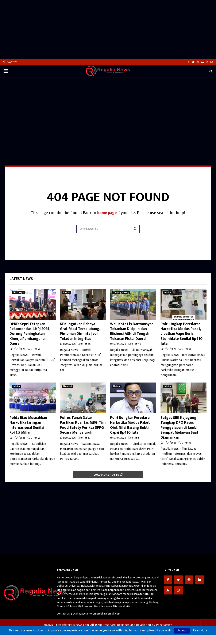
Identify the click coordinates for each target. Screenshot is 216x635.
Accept (182, 630)
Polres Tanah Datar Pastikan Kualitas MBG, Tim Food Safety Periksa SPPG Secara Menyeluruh (83, 425)
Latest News (21, 279)
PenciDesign (164, 625)
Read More (200, 630)
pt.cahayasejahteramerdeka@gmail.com (95, 613)
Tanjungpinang (121, 292)
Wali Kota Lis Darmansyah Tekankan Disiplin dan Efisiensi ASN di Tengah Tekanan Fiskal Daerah (132, 331)
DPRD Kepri (18, 292)
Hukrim (66, 292)
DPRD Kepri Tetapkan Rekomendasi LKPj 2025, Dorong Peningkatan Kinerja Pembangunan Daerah (29, 334)
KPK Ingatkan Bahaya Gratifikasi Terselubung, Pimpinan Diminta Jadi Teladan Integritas (80, 331)
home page (107, 212)
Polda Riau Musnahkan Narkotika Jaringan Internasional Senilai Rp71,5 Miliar (28, 425)
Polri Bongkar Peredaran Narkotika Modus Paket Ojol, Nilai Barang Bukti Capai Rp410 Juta (130, 425)
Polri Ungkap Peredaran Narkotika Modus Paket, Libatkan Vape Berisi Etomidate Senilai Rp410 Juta (181, 334)
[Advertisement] (108, 29)
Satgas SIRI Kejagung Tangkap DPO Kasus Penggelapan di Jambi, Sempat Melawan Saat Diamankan (179, 428)
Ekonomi (67, 386)
